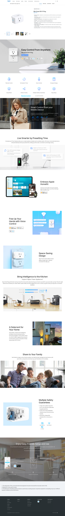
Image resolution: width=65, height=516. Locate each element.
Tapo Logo (8, 1)
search (55, 1)
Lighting (8, 505)
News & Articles (29, 502)
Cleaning (8, 504)
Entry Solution (9, 502)
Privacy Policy (29, 504)
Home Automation (9, 507)
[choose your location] (57, 1)
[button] (30, 34)
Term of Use (29, 505)
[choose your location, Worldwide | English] (55, 512)
